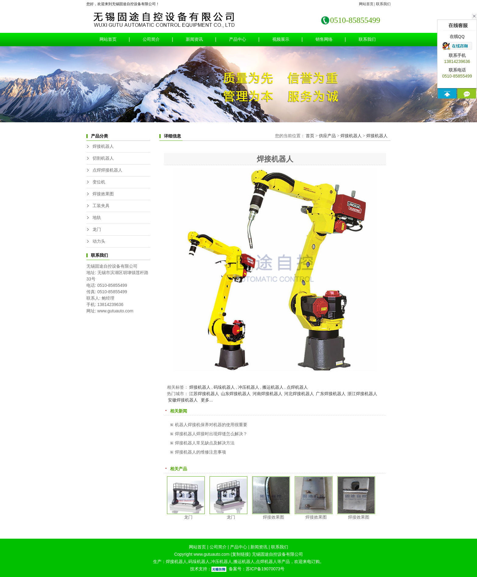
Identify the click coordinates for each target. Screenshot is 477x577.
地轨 (96, 217)
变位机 (98, 182)
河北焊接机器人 (299, 393)
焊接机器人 (103, 146)
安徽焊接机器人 (183, 400)
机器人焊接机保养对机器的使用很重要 (211, 424)
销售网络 (324, 39)
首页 (310, 136)
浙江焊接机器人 (362, 393)
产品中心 (237, 39)
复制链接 (240, 554)
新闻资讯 (194, 39)
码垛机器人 (224, 387)
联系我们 (383, 4)
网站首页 (366, 4)
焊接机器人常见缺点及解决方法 (205, 442)
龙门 (96, 229)
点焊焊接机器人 (107, 170)
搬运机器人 (273, 387)
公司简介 (151, 39)
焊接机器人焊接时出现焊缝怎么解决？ (211, 433)
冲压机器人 (248, 387)
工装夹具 (101, 205)
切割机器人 (103, 158)
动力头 (98, 241)
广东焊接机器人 (331, 393)
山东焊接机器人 (236, 393)
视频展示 (280, 39)
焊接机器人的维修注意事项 (200, 452)
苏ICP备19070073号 (265, 568)
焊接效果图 (103, 194)
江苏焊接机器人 (204, 393)
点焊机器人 (297, 387)
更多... (207, 400)
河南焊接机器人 (267, 393)
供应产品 (327, 136)
